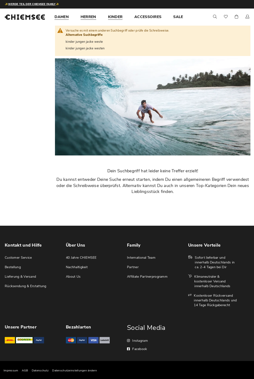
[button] (247, 17)
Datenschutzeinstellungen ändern (74, 370)
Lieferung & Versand (20, 276)
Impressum (11, 370)
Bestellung (13, 267)
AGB (25, 370)
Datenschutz (40, 370)
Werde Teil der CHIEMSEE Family (31, 4)
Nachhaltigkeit (77, 267)
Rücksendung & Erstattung (25, 286)
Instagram (137, 340)
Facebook (137, 349)
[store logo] (25, 17)
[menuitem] (61, 17)
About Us (73, 276)
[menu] (125, 17)
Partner (133, 267)
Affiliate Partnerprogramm (147, 276)
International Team (141, 257)
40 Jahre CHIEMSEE (81, 257)
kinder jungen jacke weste (84, 42)
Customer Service (18, 257)
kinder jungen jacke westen (85, 48)
